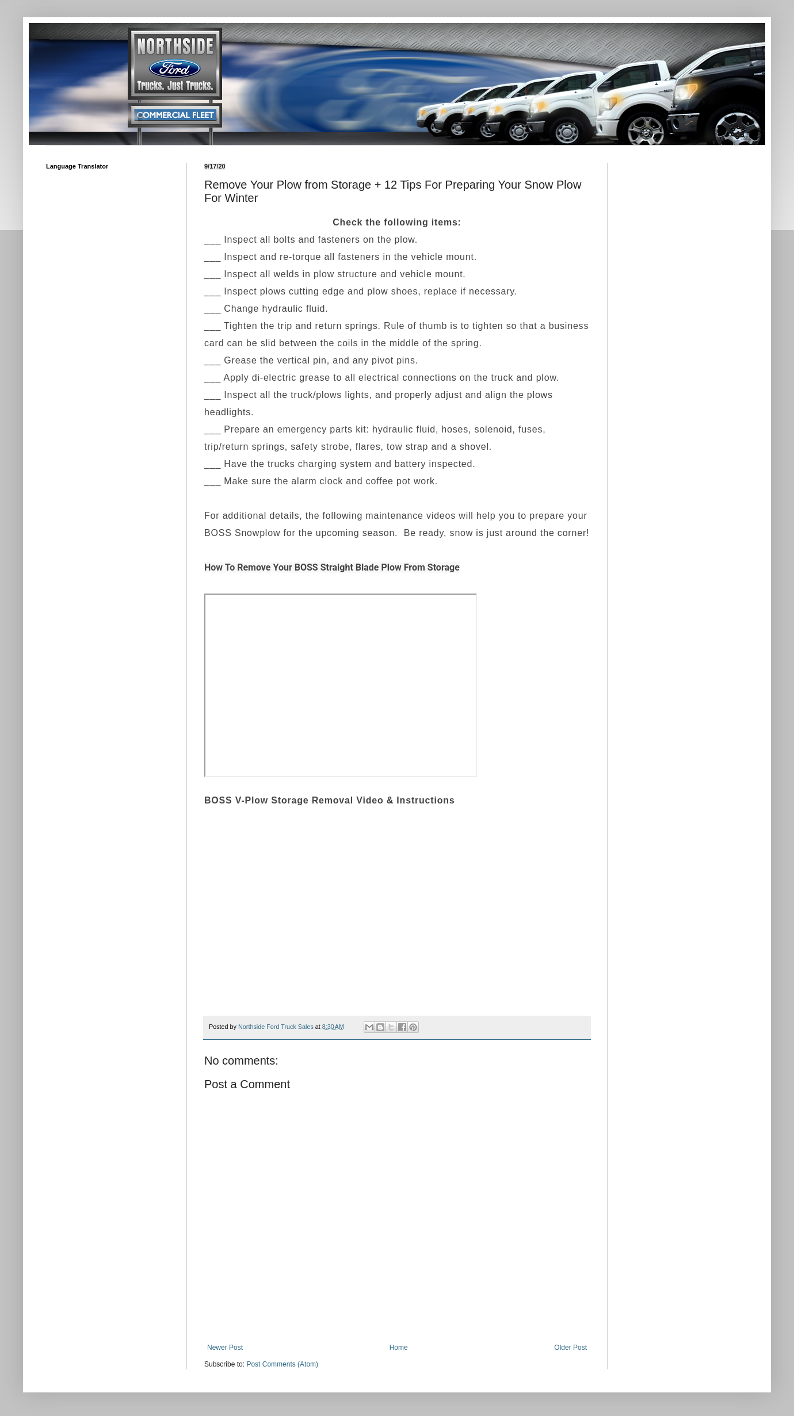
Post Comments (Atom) (282, 1364)
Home (399, 1348)
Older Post (570, 1348)
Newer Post (225, 1348)
